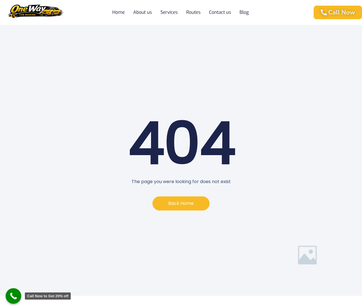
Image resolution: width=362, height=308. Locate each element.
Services (169, 12)
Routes (193, 12)
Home (118, 12)
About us (142, 12)
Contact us (220, 12)
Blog (244, 12)
